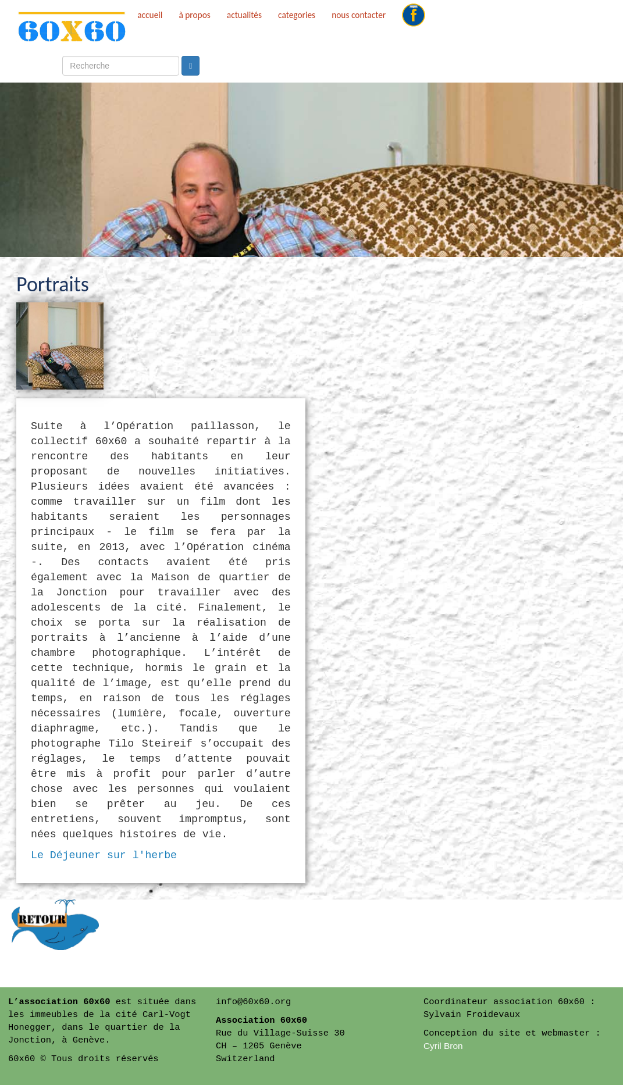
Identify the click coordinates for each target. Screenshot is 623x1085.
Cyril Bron (443, 1046)
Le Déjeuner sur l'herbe (104, 855)
